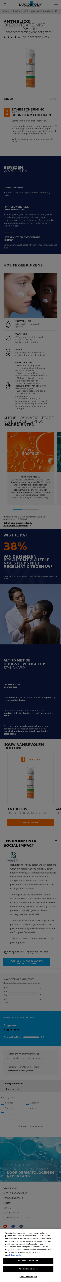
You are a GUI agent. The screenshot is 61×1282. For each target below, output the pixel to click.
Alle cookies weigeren (28, 1269)
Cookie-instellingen (28, 1277)
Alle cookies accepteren (28, 1261)
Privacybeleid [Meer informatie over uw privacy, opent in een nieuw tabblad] (15, 1255)
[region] (30, 1255)
